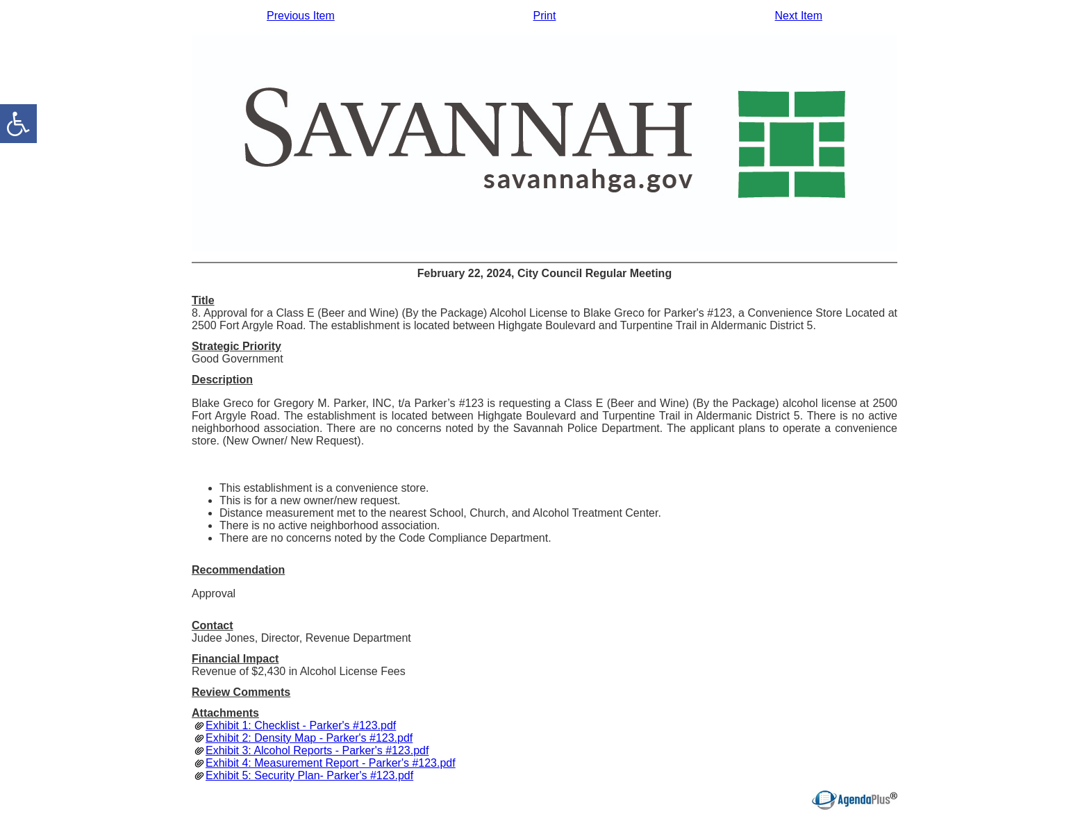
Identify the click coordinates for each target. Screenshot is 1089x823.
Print (544, 16)
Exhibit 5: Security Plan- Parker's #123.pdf (309, 775)
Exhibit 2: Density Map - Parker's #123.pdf (309, 738)
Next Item (798, 16)
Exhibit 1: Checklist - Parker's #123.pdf (301, 725)
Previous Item (301, 16)
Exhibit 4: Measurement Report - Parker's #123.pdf (331, 763)
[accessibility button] (18, 123)
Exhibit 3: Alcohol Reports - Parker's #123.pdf (317, 750)
